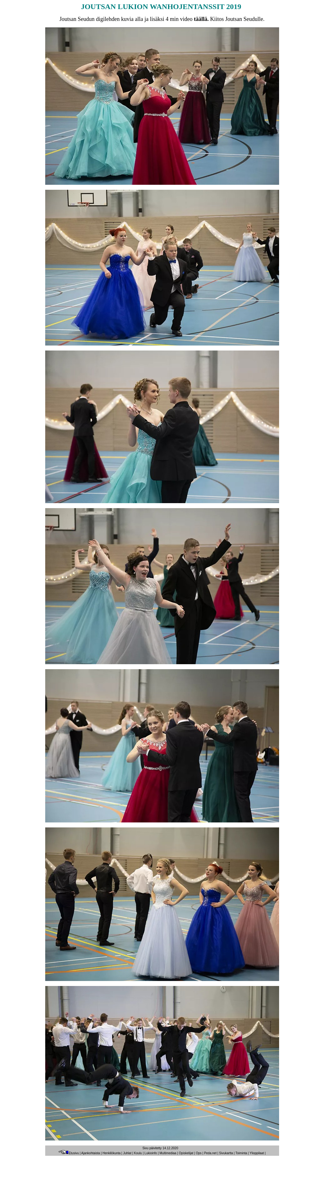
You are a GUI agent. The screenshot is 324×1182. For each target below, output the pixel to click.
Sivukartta (226, 1153)
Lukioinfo (150, 1153)
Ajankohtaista (90, 1153)
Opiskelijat (186, 1153)
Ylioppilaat (256, 1153)
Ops (198, 1153)
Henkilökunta (112, 1153)
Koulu (138, 1153)
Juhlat (127, 1153)
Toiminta (241, 1153)
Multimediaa (168, 1153)
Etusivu (68, 1153)
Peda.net (210, 1153)
